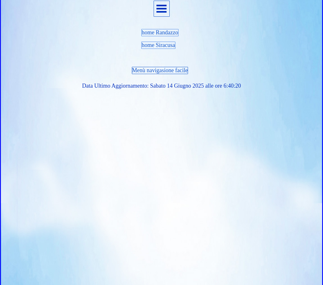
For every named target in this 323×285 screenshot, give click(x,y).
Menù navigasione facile (160, 70)
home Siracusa (158, 45)
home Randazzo (160, 32)
